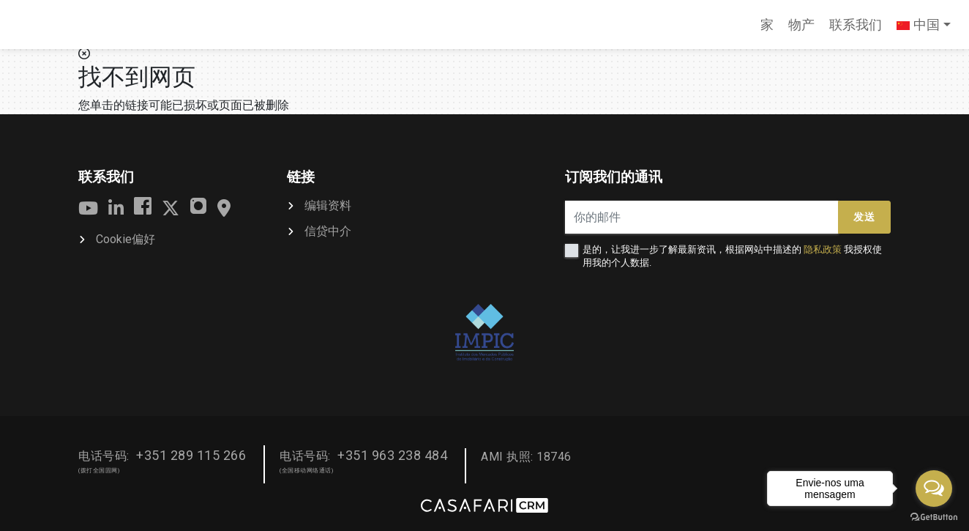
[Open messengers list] (934, 488)
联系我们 (855, 24)
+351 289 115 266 (191, 455)
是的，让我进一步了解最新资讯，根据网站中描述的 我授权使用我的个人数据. (732, 256)
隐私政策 (823, 249)
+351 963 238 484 (392, 455)
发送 (864, 217)
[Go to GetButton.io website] (933, 516)
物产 (801, 24)
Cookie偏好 (125, 239)
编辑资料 (327, 205)
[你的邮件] (702, 217)
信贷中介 (327, 231)
